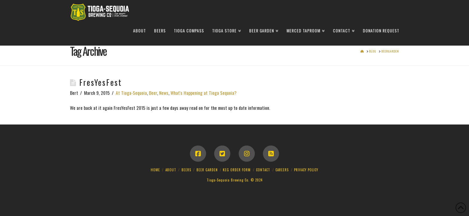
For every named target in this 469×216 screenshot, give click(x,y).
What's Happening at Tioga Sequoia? (203, 92)
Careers (282, 169)
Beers (186, 169)
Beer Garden (207, 169)
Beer (153, 92)
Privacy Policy (306, 169)
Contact (263, 169)
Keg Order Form (237, 169)
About (170, 169)
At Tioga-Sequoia (131, 92)
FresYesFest (100, 82)
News (163, 92)
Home (155, 169)
